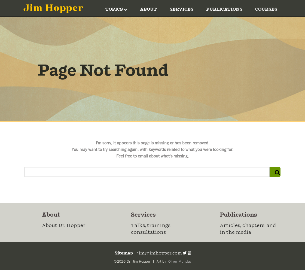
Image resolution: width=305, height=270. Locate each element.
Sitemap (123, 253)
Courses (266, 9)
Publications (224, 9)
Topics (116, 9)
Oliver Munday (179, 261)
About (148, 9)
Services (181, 9)
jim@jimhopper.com (159, 253)
